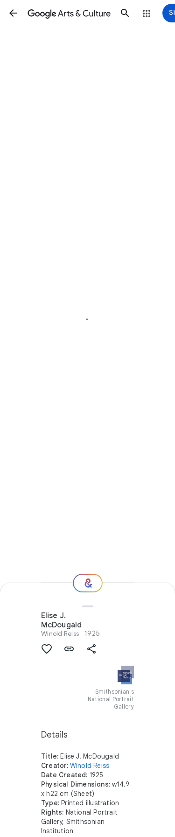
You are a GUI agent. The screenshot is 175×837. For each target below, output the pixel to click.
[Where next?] (88, 583)
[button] (13, 13)
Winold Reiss (60, 633)
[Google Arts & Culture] (69, 13)
